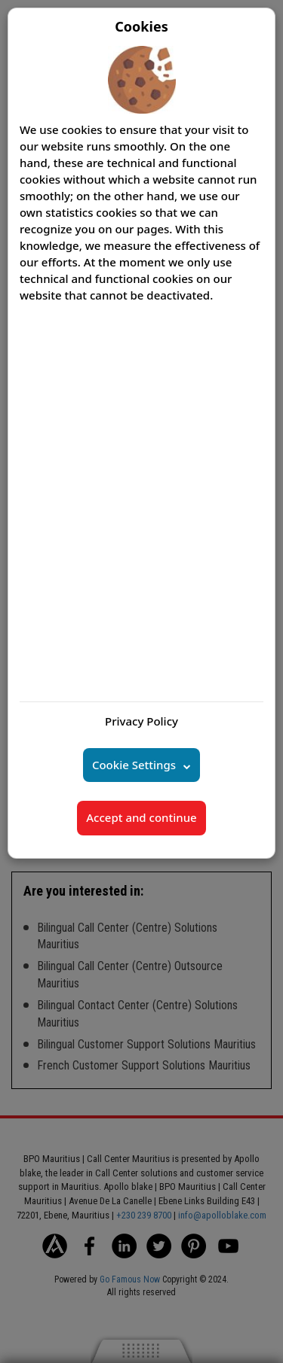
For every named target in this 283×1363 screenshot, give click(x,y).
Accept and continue (141, 817)
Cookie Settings (134, 764)
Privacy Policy (141, 721)
